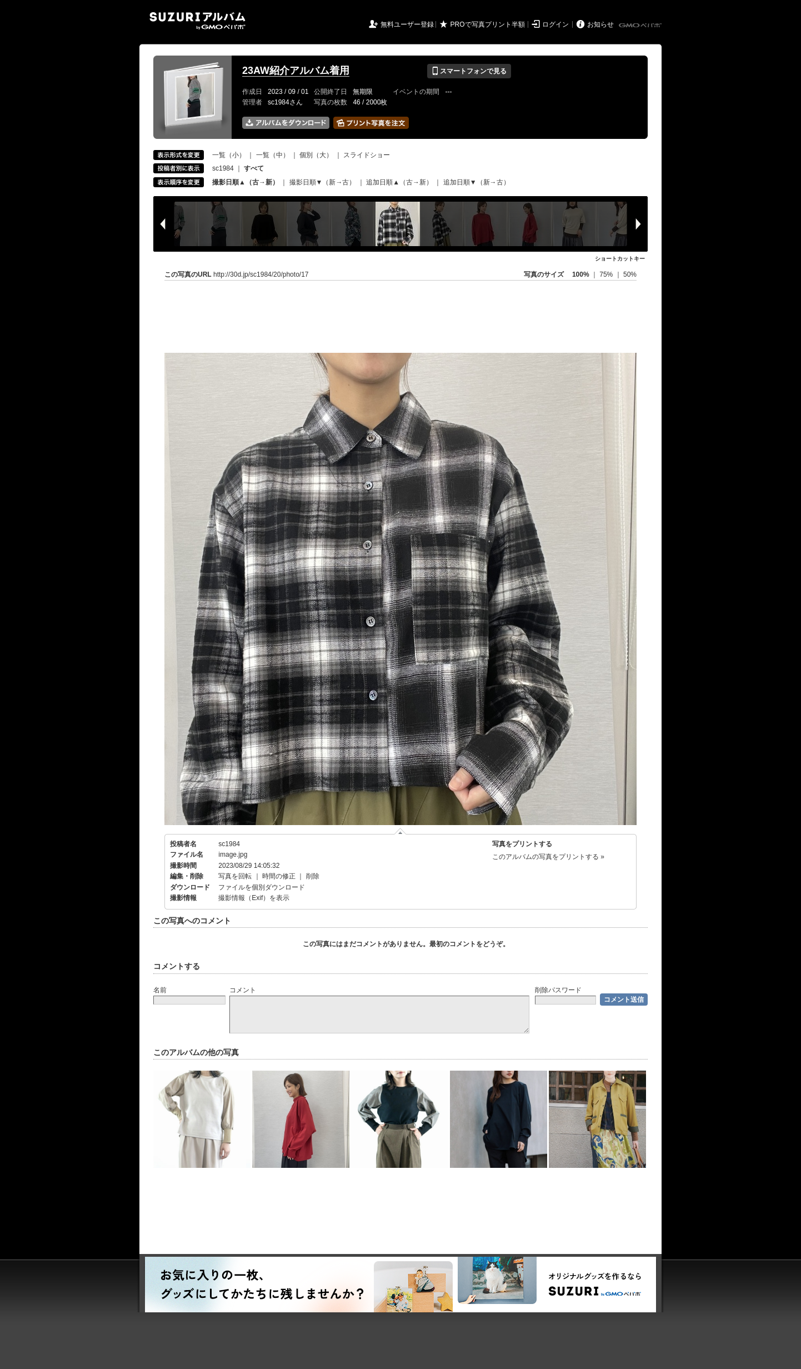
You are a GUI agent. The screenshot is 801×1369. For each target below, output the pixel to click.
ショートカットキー (620, 259)
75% (606, 274)
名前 (160, 990)
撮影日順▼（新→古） (322, 182)
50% (630, 274)
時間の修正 (279, 876)
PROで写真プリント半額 (487, 24)
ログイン (555, 24)
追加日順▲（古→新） (399, 182)
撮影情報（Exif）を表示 (253, 898)
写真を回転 (235, 876)
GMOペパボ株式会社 (641, 25)
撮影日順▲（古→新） (245, 182)
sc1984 (223, 168)
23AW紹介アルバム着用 (295, 70)
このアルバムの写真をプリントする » (548, 857)
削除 (312, 876)
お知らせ (600, 24)
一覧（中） (272, 155)
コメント (242, 990)
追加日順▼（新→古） (476, 182)
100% (580, 274)
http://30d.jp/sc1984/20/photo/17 (260, 274)
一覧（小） (229, 155)
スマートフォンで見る (469, 71)
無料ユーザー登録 (407, 24)
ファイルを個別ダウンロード (261, 887)
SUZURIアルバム (197, 21)
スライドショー (366, 155)
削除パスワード (558, 990)
